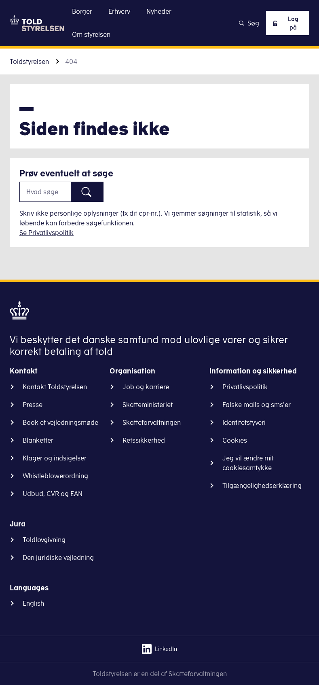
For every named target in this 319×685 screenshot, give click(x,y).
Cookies (234, 440)
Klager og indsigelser (55, 458)
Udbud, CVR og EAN (52, 493)
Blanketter (38, 440)
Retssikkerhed (144, 440)
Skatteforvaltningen (152, 422)
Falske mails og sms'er (256, 404)
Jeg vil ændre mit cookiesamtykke (248, 462)
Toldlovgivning (44, 539)
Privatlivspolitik (245, 386)
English (33, 603)
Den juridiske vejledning (58, 557)
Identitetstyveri (244, 422)
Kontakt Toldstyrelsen (55, 386)
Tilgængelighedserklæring (262, 485)
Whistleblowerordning (55, 475)
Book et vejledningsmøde (60, 422)
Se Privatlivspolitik (46, 232)
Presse (32, 404)
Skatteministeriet (148, 404)
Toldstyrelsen (29, 61)
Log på (283, 23)
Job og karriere (146, 386)
